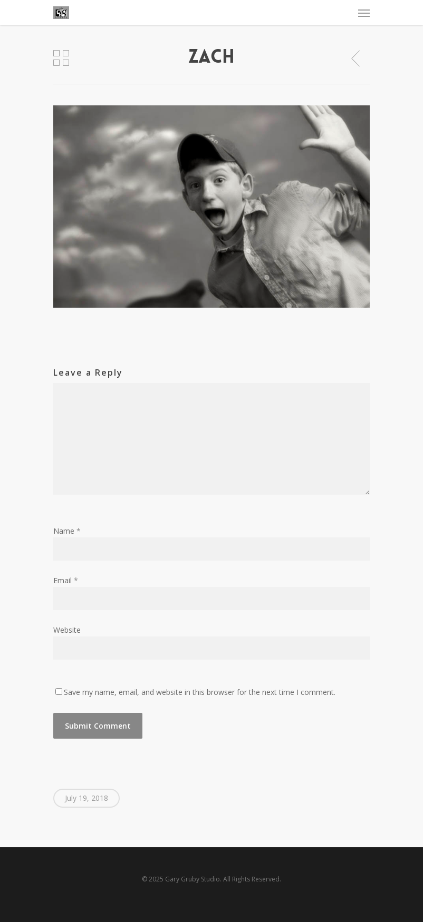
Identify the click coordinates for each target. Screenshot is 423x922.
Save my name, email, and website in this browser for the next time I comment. (199, 692)
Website (67, 630)
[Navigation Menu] (364, 12)
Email (65, 580)
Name (67, 531)
